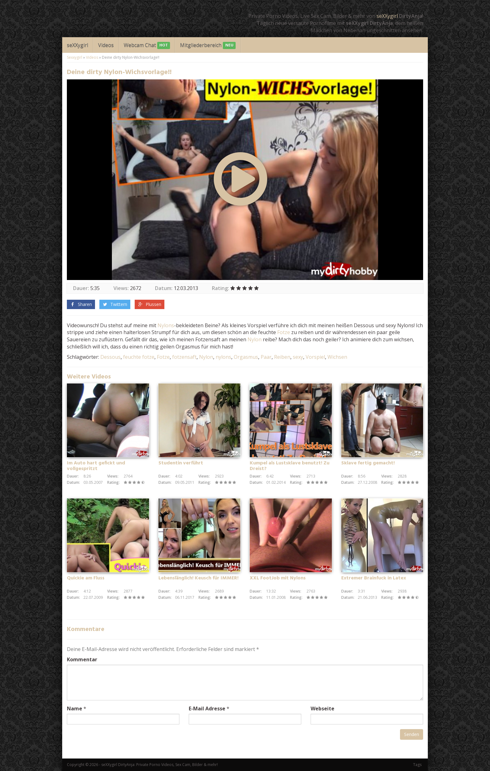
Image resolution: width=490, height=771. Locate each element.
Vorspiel (315, 356)
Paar (266, 356)
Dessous (110, 356)
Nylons (166, 325)
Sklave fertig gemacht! (368, 463)
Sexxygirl (74, 57)
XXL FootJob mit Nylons (278, 578)
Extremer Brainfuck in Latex (373, 578)
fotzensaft (184, 356)
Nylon (255, 339)
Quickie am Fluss (85, 578)
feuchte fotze (138, 356)
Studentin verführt (180, 463)
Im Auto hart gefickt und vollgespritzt (96, 466)
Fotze (283, 332)
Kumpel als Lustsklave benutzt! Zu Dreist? (289, 466)
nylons (223, 356)
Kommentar (82, 659)
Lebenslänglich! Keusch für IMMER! (198, 578)
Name (74, 708)
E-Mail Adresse (207, 708)
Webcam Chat (147, 45)
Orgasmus (246, 356)
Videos (106, 45)
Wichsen (337, 356)
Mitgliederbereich (207, 45)
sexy (298, 356)
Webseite (322, 708)
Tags (417, 764)
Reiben (282, 356)
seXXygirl (387, 16)
